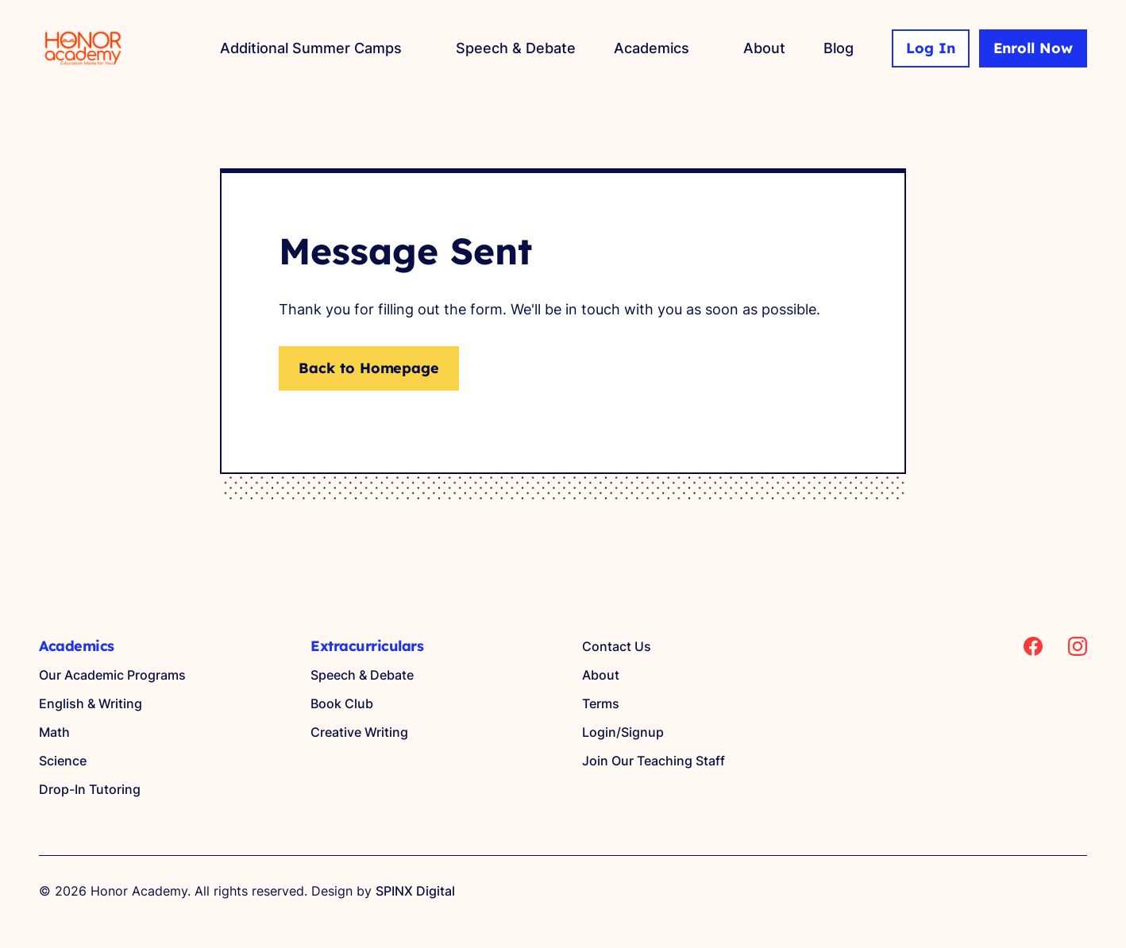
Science (63, 761)
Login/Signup (623, 732)
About (764, 48)
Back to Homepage (369, 368)
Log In (930, 48)
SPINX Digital (415, 891)
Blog (838, 48)
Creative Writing (359, 732)
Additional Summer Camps (311, 48)
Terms (600, 703)
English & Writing (90, 703)
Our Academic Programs (112, 675)
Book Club (341, 703)
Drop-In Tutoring (90, 789)
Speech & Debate (516, 48)
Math (54, 732)
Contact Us (616, 646)
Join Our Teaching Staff (653, 761)
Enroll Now (1033, 48)
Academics (651, 48)
